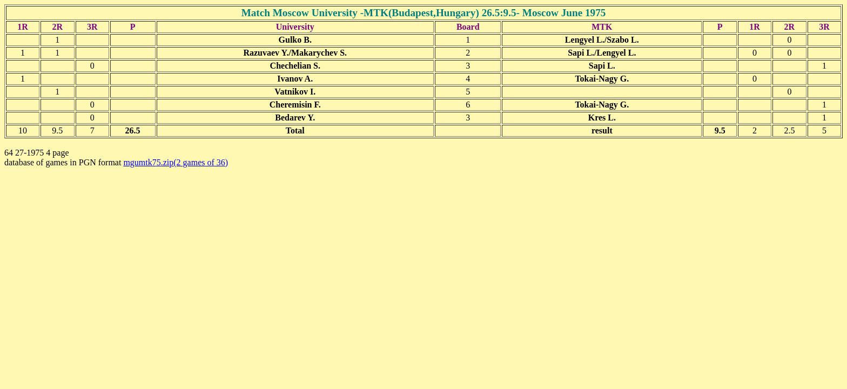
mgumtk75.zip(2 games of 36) (175, 162)
